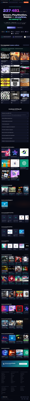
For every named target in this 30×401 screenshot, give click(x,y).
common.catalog (21, 2)
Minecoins (2, 380)
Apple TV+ (21, 376)
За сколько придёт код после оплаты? (7, 121)
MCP (2, 393)
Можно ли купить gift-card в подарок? (7, 138)
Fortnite (21, 382)
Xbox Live (12, 380)
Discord (26, 31)
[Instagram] (25, 397)
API (1, 391)
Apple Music (21, 375)
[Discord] (28, 397)
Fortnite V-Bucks (3, 376)
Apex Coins (2, 379)
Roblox (22, 31)
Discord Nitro (21, 377)
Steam (3, 31)
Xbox (12, 31)
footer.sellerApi (3, 392)
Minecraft (21, 379)
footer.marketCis (3, 390)
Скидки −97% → (19, 27)
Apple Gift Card (12, 373)
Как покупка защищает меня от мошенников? (8, 135)
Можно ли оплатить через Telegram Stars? (7, 132)
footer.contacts (13, 390)
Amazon (12, 377)
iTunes (12, 374)
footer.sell (12, 391)
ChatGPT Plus (22, 378)
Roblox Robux (3, 375)
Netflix (12, 378)
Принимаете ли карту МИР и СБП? (6, 113)
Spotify (12, 379)
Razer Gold (12, 382)
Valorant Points (3, 377)
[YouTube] (23, 397)
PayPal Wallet (3, 381)
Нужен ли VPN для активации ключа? (7, 118)
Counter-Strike (22, 381)
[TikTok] (22, 397)
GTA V (21, 380)
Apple (12, 33)
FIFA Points (2, 382)
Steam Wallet (12, 375)
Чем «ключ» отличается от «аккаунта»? (7, 129)
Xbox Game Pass (22, 373)
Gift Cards (17, 33)
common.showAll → (26, 185)
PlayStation (8, 31)
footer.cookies (22, 390)
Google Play (12, 376)
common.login (26, 2)
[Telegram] (21, 397)
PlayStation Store (13, 381)
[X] (26, 397)
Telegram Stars (17, 31)
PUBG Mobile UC (3, 378)
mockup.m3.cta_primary (11, 27)
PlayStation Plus (22, 374)
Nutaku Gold (2, 373)
